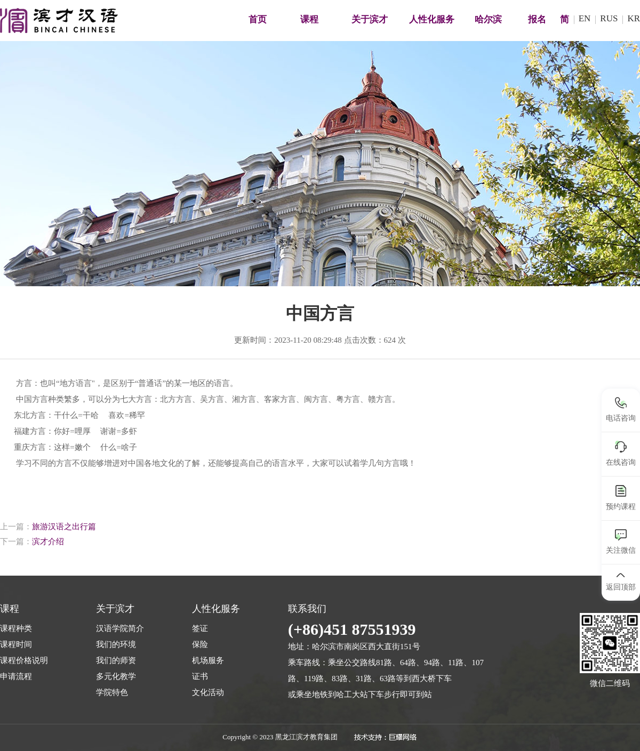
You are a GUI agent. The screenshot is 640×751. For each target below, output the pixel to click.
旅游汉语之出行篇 (64, 526)
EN (585, 18)
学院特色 (112, 692)
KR (633, 18)
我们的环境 (116, 644)
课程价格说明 (24, 660)
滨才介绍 (48, 541)
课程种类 (16, 628)
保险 (200, 644)
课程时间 (16, 644)
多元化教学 (116, 676)
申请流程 (16, 676)
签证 (200, 628)
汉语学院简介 (120, 628)
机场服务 (208, 660)
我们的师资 (116, 660)
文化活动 (208, 692)
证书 (200, 676)
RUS (609, 18)
